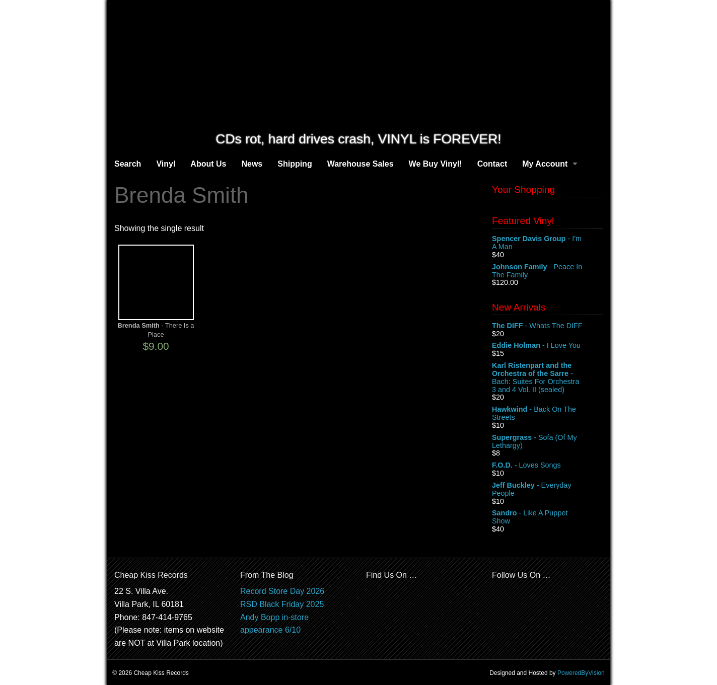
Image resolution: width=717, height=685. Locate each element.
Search (127, 164)
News (251, 164)
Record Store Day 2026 (282, 591)
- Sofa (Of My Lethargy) (547, 442)
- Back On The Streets (547, 414)
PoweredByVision (581, 672)
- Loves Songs (547, 466)
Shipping (294, 164)
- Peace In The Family (547, 271)
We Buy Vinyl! (435, 164)
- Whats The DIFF (547, 326)
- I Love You (547, 346)
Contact (492, 164)
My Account (544, 164)
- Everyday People (547, 490)
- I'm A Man (547, 243)
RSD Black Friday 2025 (282, 604)
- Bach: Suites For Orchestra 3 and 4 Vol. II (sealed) (547, 377)
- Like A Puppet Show (547, 517)
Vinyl (165, 164)
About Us (208, 164)
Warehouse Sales (360, 164)
